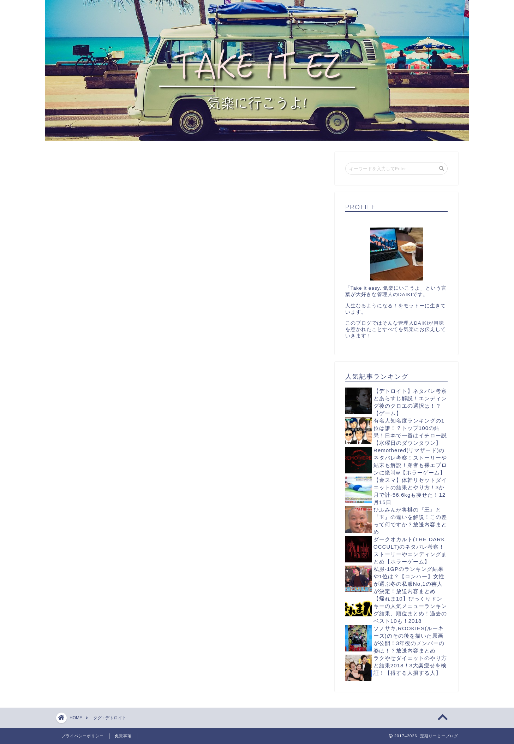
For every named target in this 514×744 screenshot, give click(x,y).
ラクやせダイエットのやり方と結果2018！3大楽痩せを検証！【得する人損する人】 (410, 665)
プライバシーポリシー (82, 736)
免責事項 (123, 736)
